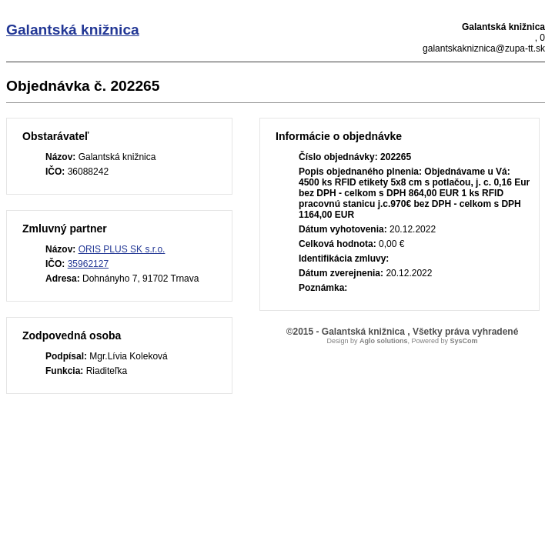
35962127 (88, 264)
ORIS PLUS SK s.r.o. (122, 249)
